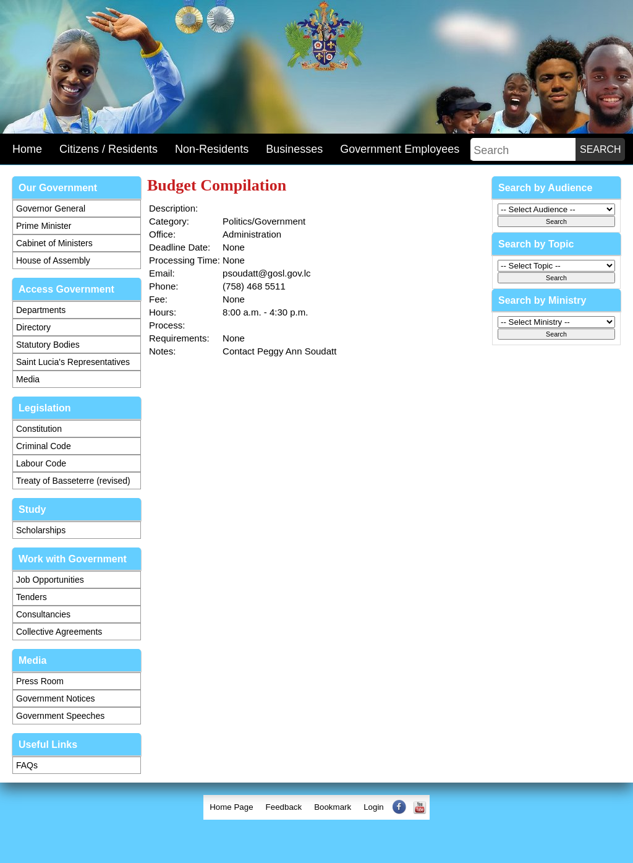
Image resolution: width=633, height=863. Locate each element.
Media (28, 379)
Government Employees (399, 149)
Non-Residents (212, 149)
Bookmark (332, 807)
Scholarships (41, 530)
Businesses (294, 149)
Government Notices (55, 698)
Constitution (39, 429)
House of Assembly (53, 260)
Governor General (50, 208)
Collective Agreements (59, 632)
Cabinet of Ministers (54, 243)
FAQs (27, 765)
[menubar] (316, 807)
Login (373, 807)
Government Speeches (60, 716)
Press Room (40, 681)
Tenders (31, 597)
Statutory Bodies (48, 345)
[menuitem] (231, 807)
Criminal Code (43, 446)
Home (27, 149)
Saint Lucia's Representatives (73, 362)
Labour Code (41, 463)
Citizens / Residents (108, 149)
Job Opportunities (50, 580)
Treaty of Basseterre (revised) (73, 481)
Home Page (231, 807)
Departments (41, 310)
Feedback (284, 807)
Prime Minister (43, 226)
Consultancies (43, 614)
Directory (33, 327)
